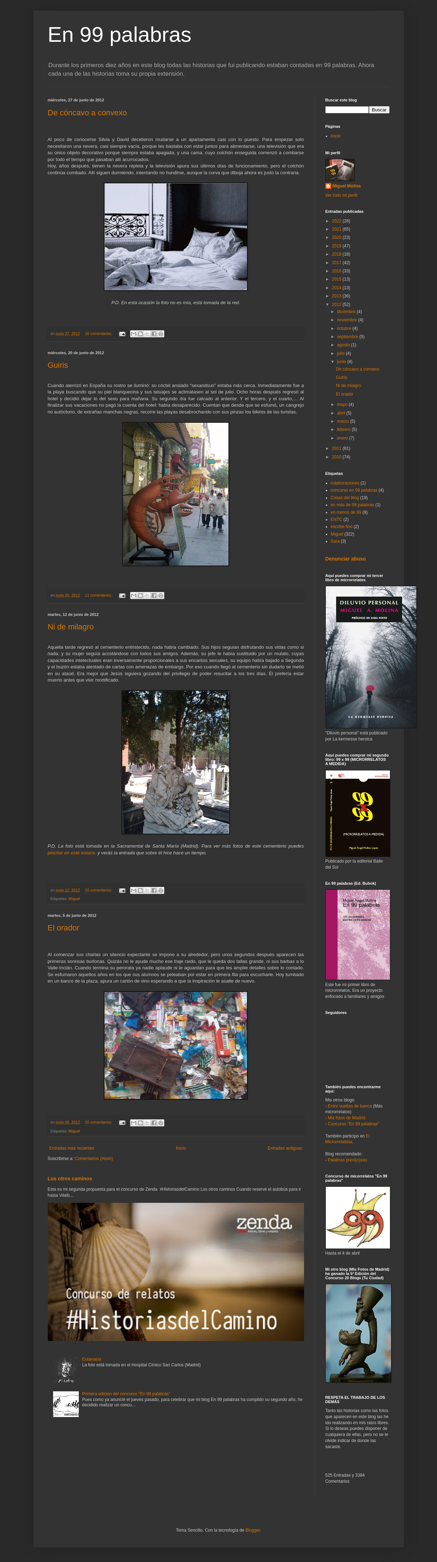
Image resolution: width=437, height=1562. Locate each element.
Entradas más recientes (72, 1148)
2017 (337, 262)
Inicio (181, 1148)
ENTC (337, 519)
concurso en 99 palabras (354, 490)
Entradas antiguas (285, 1148)
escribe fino (342, 526)
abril (341, 413)
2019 (337, 245)
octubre (344, 328)
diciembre (346, 311)
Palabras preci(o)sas (347, 1159)
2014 (337, 287)
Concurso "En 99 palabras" (353, 1123)
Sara (335, 541)
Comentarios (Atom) (94, 1158)
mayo (343, 404)
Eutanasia (91, 1359)
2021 (337, 229)
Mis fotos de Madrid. (347, 1117)
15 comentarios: (99, 890)
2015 (337, 279)
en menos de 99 (346, 512)
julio (341, 353)
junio (342, 361)
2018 (337, 254)
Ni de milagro (71, 626)
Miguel (74, 898)
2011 (337, 448)
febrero (344, 429)
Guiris (58, 365)
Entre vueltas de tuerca (350, 1106)
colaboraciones (345, 483)
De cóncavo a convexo (87, 112)
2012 (337, 304)
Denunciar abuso (345, 559)
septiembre (348, 336)
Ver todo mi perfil (341, 195)
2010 (337, 456)
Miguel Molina (347, 186)
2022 (337, 221)
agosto (344, 344)
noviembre (347, 319)
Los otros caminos (70, 1178)
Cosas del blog (345, 497)
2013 (337, 295)
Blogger (252, 1530)
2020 (337, 237)
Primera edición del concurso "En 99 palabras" (126, 1393)
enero (343, 438)
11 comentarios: (99, 595)
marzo (343, 421)
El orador (63, 927)
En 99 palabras (120, 34)
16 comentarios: (99, 333)
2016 (337, 270)
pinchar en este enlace (71, 852)
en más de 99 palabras (352, 504)
